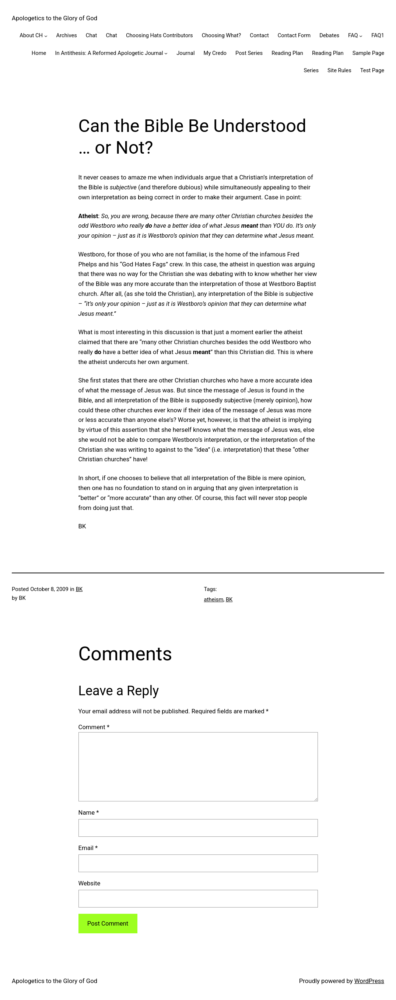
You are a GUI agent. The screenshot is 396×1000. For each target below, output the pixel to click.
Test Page (372, 70)
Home (39, 53)
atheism (214, 599)
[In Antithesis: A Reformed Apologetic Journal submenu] (166, 53)
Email (88, 848)
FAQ (353, 35)
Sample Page (368, 53)
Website (89, 883)
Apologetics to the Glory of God (54, 18)
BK (79, 589)
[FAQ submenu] (360, 35)
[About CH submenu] (46, 35)
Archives (66, 35)
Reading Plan (287, 53)
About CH (31, 35)
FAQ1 (377, 35)
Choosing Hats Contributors (159, 35)
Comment (94, 727)
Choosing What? (221, 35)
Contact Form (294, 35)
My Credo (215, 53)
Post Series (249, 53)
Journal (185, 53)
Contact (259, 35)
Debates (329, 35)
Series (311, 70)
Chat (91, 35)
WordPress (369, 981)
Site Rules (339, 70)
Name (88, 812)
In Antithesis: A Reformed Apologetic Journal (109, 53)
